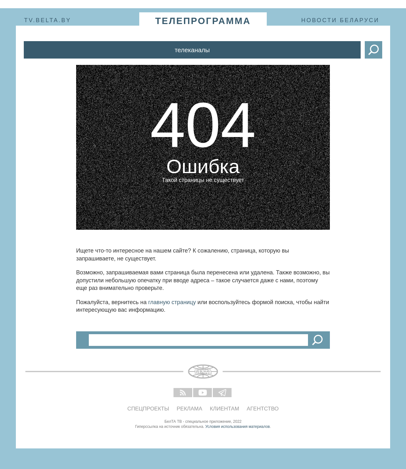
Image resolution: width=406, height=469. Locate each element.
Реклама (189, 409)
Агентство (263, 409)
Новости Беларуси (340, 20)
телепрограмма (203, 21)
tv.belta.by (47, 20)
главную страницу (172, 302)
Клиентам (224, 409)
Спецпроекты (148, 409)
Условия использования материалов (237, 426)
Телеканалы (192, 50)
